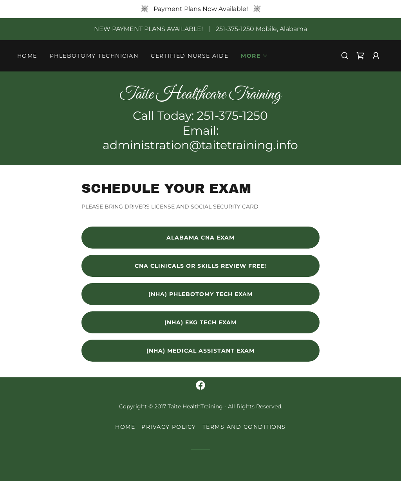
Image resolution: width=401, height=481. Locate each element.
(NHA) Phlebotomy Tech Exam (200, 294)
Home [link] (27, 55)
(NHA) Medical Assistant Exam (200, 350)
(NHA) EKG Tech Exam (200, 322)
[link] (360, 56)
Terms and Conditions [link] (244, 426)
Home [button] (125, 426)
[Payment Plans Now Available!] (200, 9)
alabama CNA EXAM (200, 237)
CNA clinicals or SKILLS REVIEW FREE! (200, 265)
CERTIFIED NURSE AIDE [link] (189, 55)
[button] (254, 55)
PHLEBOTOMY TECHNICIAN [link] (94, 55)
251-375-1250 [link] (235, 29)
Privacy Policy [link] (168, 426)
